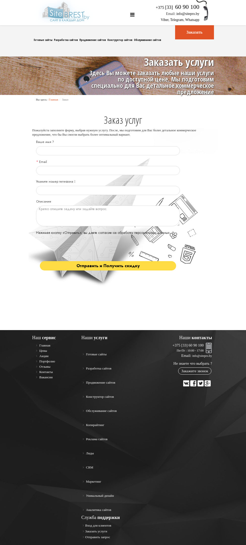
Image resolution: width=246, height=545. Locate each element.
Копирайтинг (94, 425)
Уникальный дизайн (99, 496)
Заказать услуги (96, 531)
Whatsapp (192, 20)
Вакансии (46, 377)
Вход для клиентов (98, 525)
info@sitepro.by (187, 14)
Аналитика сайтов (98, 510)
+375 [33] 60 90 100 (188, 345)
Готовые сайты (43, 40)
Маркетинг (93, 481)
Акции (44, 356)
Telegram (177, 20)
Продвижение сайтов (92, 40)
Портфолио (47, 361)
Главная (53, 99)
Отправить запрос (97, 537)
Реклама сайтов (96, 439)
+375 (177, 7)
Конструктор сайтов (119, 40)
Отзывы (44, 366)
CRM (89, 467)
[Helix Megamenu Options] (132, 15)
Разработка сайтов (66, 40)
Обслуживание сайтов (147, 40)
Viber (164, 20)
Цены (43, 351)
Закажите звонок (194, 371)
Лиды (89, 453)
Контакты (46, 372)
